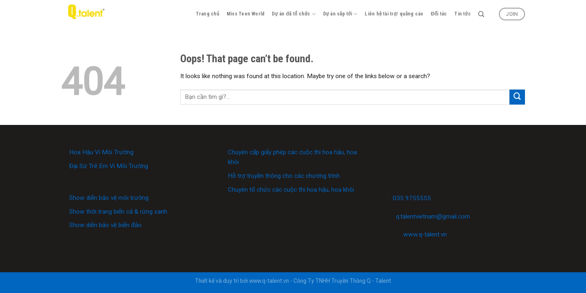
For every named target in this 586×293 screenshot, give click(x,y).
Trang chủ (207, 14)
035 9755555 (412, 198)
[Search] (481, 14)
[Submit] (517, 97)
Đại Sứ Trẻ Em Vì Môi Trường (108, 166)
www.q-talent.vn (425, 234)
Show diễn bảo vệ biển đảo (105, 225)
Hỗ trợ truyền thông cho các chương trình (284, 175)
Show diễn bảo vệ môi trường (109, 197)
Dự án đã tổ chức (294, 14)
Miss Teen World (246, 14)
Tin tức (462, 14)
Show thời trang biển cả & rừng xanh (118, 211)
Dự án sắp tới (340, 14)
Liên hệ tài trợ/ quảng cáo (394, 14)
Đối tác (439, 14)
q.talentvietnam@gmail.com (433, 216)
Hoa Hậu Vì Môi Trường (101, 152)
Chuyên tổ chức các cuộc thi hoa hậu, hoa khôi (291, 189)
